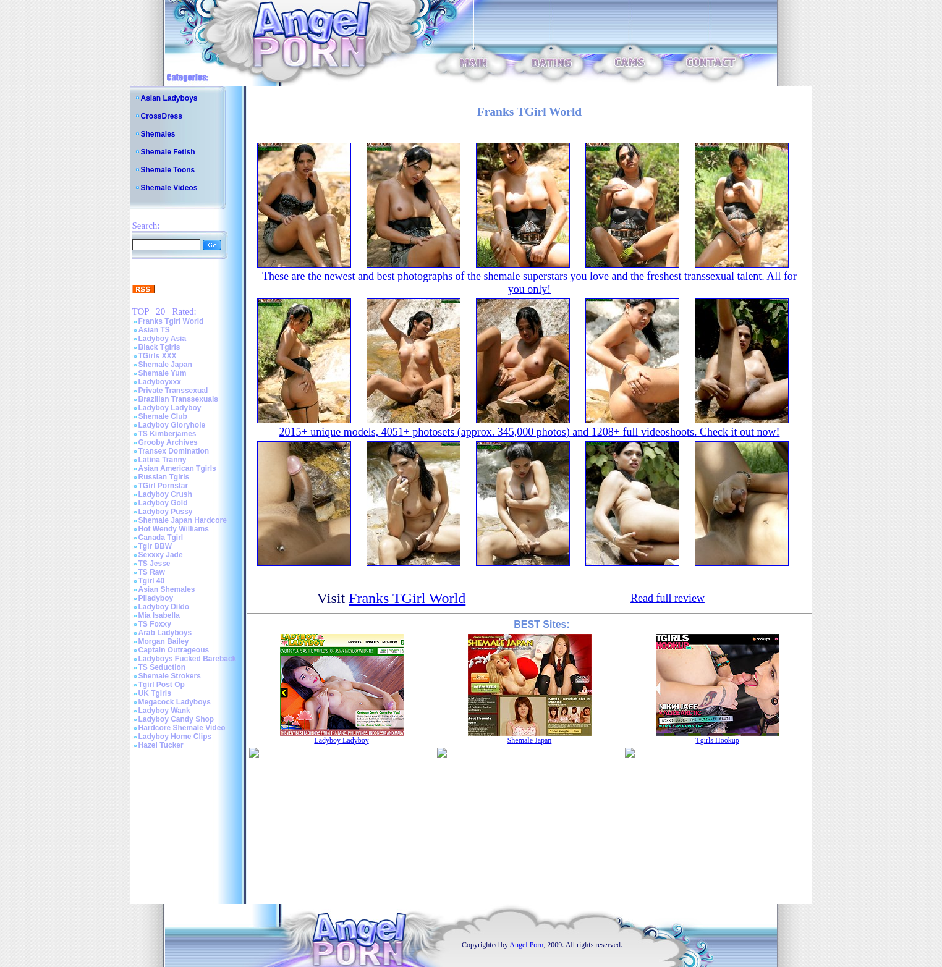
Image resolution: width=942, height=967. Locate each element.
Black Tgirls (159, 347)
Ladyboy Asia (162, 338)
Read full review (667, 598)
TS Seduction (162, 667)
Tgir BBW (155, 546)
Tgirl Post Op (161, 684)
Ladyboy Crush (165, 494)
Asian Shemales (166, 589)
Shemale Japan (165, 364)
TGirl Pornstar (163, 485)
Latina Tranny (162, 459)
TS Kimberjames (167, 433)
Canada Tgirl (161, 537)
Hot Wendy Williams (173, 529)
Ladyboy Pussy (165, 511)
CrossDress (161, 116)
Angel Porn (526, 944)
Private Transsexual (173, 390)
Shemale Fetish (168, 152)
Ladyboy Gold (163, 503)
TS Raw (151, 572)
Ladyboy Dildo (164, 606)
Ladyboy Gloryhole (172, 425)
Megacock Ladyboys (174, 702)
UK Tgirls (154, 693)
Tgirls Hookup (717, 740)
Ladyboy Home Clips (175, 736)
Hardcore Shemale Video (182, 728)
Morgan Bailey (163, 641)
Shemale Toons (168, 170)
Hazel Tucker (161, 745)
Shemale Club (162, 416)
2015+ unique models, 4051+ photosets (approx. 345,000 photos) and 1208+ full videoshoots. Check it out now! (529, 432)
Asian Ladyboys (169, 98)
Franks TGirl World (407, 598)
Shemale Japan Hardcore (182, 520)
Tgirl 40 (151, 580)
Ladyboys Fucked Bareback (187, 658)
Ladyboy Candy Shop (176, 719)
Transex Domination (174, 451)
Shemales (158, 134)
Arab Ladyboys (165, 632)
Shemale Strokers (169, 676)
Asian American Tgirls (177, 468)
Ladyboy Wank (164, 710)
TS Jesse (154, 563)
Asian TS (154, 330)
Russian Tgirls (164, 477)
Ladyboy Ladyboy (170, 407)
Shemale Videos (169, 188)
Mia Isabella (159, 615)
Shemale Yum (162, 373)
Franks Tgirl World (171, 321)
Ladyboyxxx (159, 382)
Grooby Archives (168, 442)
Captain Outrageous (174, 650)
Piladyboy (156, 598)
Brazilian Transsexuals (178, 399)
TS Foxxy (154, 624)
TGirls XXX (157, 356)
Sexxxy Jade (160, 555)
